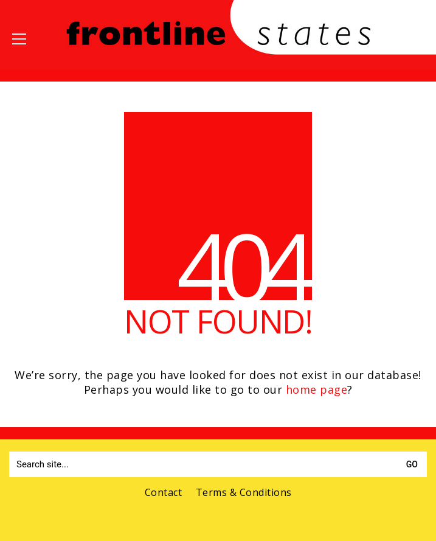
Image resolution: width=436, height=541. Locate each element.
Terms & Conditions (244, 492)
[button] (19, 38)
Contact (163, 492)
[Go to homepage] (218, 54)
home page (317, 389)
